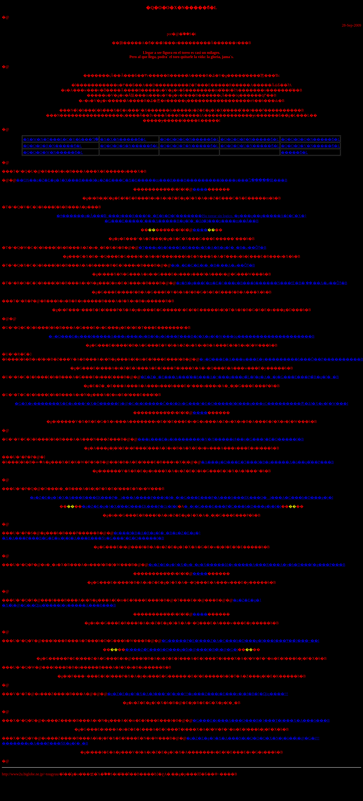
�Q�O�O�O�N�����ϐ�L (189, 139)
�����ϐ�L (294, 152)
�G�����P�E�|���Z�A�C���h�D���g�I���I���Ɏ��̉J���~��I (240, 641)
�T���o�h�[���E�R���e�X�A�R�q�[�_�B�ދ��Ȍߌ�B (202, 248)
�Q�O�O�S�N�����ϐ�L (129, 146)
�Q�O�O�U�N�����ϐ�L (250, 146)
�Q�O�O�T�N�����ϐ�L (189, 146)
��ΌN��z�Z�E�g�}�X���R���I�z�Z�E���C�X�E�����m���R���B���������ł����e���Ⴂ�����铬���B (151, 180)
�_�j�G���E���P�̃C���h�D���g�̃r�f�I (232, 506)
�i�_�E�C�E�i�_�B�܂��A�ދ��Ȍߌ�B (213, 265)
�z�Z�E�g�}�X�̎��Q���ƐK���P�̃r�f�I (130, 506)
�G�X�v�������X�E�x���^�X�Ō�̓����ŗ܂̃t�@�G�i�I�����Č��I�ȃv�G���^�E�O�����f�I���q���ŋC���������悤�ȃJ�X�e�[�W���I (181, 404)
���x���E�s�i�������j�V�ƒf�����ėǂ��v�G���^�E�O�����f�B (221, 439)
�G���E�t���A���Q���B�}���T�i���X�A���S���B (261, 720)
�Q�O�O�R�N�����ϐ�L (52, 146)
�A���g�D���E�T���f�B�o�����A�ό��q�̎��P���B (267, 462)
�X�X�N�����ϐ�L (123, 139)
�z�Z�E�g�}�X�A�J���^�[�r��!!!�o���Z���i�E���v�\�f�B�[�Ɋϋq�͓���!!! (197, 694)
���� (200, 189)
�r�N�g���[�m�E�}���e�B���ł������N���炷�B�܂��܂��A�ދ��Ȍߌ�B (261, 283)
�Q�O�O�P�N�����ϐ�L (249, 139)
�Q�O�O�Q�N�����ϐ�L (310, 139)
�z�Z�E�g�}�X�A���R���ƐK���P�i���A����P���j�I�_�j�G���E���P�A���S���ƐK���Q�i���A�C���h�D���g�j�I (181, 497)
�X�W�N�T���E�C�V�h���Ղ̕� (61, 139)
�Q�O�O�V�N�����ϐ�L (310, 146)
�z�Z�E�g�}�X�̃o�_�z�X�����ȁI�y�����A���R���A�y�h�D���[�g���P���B (246, 565)
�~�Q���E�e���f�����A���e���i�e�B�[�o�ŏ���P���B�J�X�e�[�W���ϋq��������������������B (181, 336)
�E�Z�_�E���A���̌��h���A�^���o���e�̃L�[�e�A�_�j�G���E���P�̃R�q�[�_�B (240, 377)
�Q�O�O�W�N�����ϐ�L (53, 152)
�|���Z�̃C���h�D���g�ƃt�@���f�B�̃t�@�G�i (181, 650)
